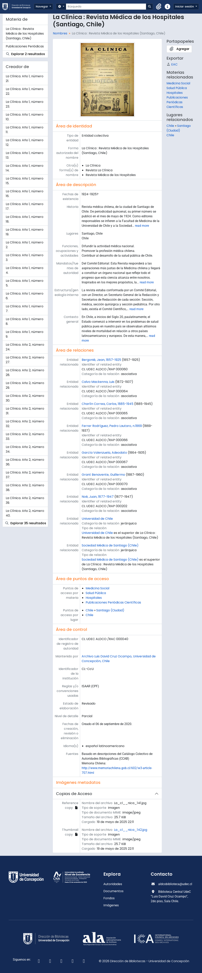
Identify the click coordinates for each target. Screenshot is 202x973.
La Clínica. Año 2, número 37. (25, 474)
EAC (172, 64)
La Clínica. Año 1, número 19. (24, 232)
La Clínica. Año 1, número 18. (24, 219)
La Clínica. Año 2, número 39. (25, 500)
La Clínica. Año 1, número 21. (24, 78)
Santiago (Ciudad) (110, 610)
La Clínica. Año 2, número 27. (25, 359)
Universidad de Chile (97, 518)
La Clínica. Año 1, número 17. (24, 206)
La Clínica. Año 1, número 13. (24, 155)
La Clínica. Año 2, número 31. (25, 411)
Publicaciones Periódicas (25, 46)
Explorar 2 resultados (25, 54)
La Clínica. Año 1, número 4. (24, 270)
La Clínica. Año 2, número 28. (25, 372)
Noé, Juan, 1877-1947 (98, 496)
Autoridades (112, 884)
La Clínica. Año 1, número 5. (24, 283)
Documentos (113, 891)
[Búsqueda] (106, 7)
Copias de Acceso (74, 793)
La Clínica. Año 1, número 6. (24, 295)
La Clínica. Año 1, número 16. (24, 193)
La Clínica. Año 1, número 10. (24, 117)
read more (142, 226)
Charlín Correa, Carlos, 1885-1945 (107, 404)
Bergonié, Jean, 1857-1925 (101, 360)
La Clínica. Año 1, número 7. (24, 308)
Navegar (42, 6)
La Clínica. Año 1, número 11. (24, 129)
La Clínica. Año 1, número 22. (24, 91)
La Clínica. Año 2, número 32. (25, 423)
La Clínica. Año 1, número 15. (24, 180)
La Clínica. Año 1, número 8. (24, 321)
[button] (158, 6)
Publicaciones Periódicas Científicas (113, 602)
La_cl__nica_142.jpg (130, 829)
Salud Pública (96, 593)
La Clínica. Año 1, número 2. (24, 244)
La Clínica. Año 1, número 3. (24, 257)
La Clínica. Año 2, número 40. (25, 513)
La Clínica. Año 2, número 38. (25, 487)
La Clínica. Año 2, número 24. (25, 347)
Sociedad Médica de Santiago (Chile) (110, 545)
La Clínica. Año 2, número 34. (25, 449)
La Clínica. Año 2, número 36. (25, 462)
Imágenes (111, 905)
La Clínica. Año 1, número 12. (24, 142)
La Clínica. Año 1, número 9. (24, 334)
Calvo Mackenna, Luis (98, 382)
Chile (89, 610)
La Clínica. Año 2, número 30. (25, 398)
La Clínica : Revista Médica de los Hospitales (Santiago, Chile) (25, 34)
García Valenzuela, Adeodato (104, 452)
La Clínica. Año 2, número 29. (25, 385)
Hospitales (94, 597)
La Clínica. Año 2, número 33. (25, 436)
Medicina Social (97, 588)
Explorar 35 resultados (25, 523)
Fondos (109, 898)
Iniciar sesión (185, 6)
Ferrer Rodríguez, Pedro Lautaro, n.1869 (112, 426)
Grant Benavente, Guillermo (103, 474)
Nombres (60, 33)
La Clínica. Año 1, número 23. (24, 104)
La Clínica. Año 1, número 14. (24, 168)
